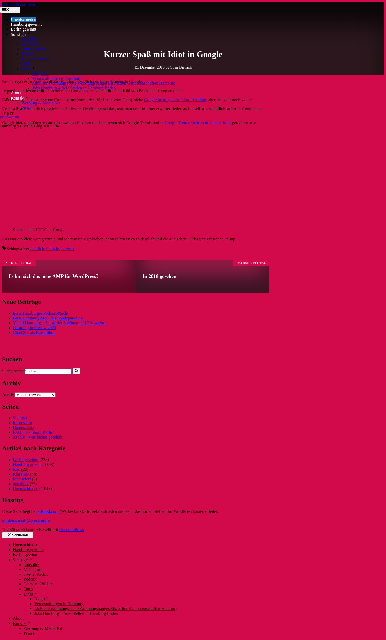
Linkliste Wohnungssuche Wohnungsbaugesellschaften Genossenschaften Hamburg (103, 83)
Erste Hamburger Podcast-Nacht (40, 313)
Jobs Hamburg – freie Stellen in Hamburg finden (74, 88)
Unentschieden (23, 19)
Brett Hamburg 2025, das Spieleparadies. (48, 318)
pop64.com (9, 117)
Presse (26, 108)
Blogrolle (40, 73)
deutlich (37, 248)
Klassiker (21, 474)
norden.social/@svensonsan (26, 520)
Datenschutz (23, 427)
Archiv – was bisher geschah (37, 437)
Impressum (22, 422)
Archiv (8, 394)
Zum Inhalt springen (17, 4)
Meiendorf (30, 44)
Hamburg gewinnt (26, 24)
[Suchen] (76, 371)
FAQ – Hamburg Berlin (33, 432)
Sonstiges (21, 34)
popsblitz (29, 39)
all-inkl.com (48, 511)
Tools (26, 63)
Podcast (28, 53)
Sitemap (20, 418)
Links (28, 68)
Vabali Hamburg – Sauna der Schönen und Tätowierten (60, 323)
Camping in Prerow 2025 (34, 327)
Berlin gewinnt (23, 29)
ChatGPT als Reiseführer (34, 332)
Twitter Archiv (34, 49)
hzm (16, 469)
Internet (68, 248)
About (16, 93)
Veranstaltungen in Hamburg (56, 78)
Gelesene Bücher (36, 58)
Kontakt (20, 98)
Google (52, 248)
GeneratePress (71, 529)
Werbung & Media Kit (40, 103)
